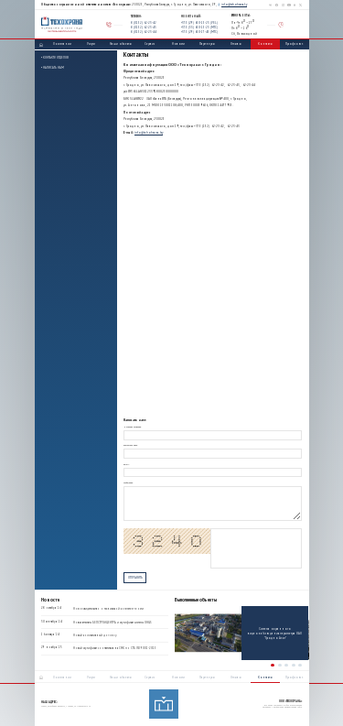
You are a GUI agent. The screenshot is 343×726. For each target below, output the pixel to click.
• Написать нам (52, 67)
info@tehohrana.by (234, 4)
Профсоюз (294, 43)
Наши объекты (121, 43)
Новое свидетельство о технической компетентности (108, 609)
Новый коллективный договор (95, 635)
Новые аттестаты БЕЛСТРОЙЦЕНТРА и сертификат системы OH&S (112, 622)
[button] (272, 665)
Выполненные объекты (196, 600)
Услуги (91, 43)
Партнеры (207, 43)
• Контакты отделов (55, 57)
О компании (62, 43)
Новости (178, 43)
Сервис (150, 43)
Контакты (265, 43)
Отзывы (235, 43)
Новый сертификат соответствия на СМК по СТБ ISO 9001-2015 (114, 649)
